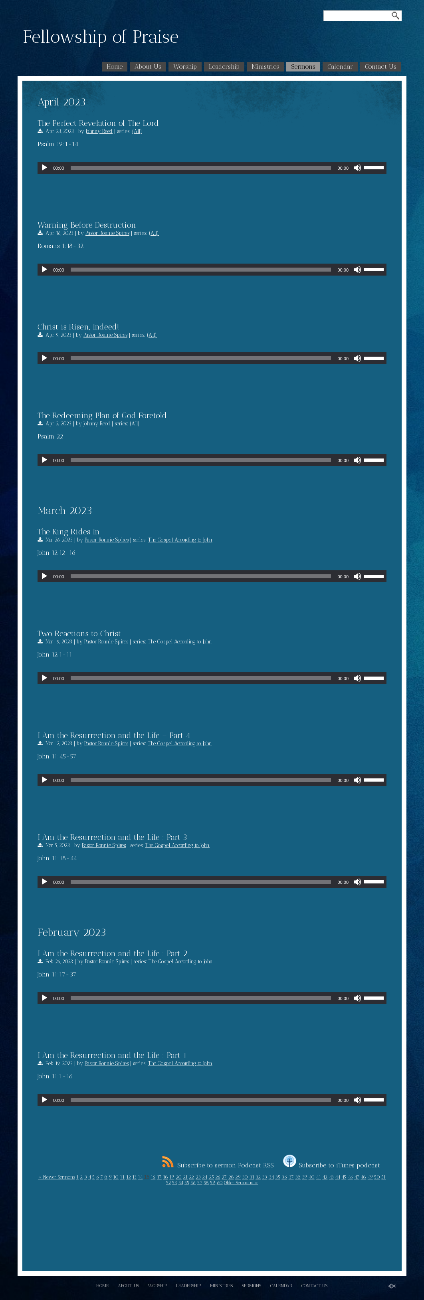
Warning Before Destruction (87, 225)
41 (318, 1177)
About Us (148, 66)
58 (206, 1182)
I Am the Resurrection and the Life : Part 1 (112, 1055)
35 (277, 1177)
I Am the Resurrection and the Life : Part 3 (112, 837)
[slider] (201, 168)
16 (153, 1177)
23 (198, 1177)
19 (171, 1177)
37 (291, 1177)
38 (298, 1177)
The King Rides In (69, 531)
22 (191, 1177)
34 (271, 1177)
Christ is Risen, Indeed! (78, 326)
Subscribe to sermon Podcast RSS (217, 1165)
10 (116, 1177)
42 (324, 1177)
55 (186, 1182)
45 (343, 1177)
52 (168, 1182)
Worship (185, 66)
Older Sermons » (241, 1182)
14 (140, 1177)
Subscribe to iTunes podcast (331, 1165)
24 (204, 1177)
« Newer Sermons (56, 1177)
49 (370, 1177)
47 (356, 1177)
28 (231, 1177)
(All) (137, 131)
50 (377, 1177)
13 (134, 1177)
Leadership (224, 66)
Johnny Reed (99, 131)
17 (159, 1177)
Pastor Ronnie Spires (107, 233)
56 (193, 1182)
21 (185, 1177)
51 (383, 1177)
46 (350, 1177)
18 (165, 1177)
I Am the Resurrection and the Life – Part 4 (114, 735)
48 (363, 1177)
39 (304, 1177)
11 (122, 1177)
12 (128, 1177)
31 (252, 1177)
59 (212, 1182)
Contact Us (380, 66)
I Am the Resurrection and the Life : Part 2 (113, 953)
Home (115, 66)
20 (179, 1177)
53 (174, 1182)
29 (238, 1177)
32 (258, 1177)
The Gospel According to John (180, 540)
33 (264, 1177)
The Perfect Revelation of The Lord (98, 123)
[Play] (44, 168)
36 (284, 1177)
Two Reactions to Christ (79, 633)
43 (331, 1177)
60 (220, 1182)
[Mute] (357, 168)
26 (217, 1177)
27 (224, 1177)
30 (245, 1177)
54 (180, 1182)
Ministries (265, 66)
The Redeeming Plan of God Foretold (102, 415)
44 (337, 1177)
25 (211, 1177)
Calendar (340, 66)
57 (199, 1182)
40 (312, 1177)
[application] (212, 168)
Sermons (303, 66)
